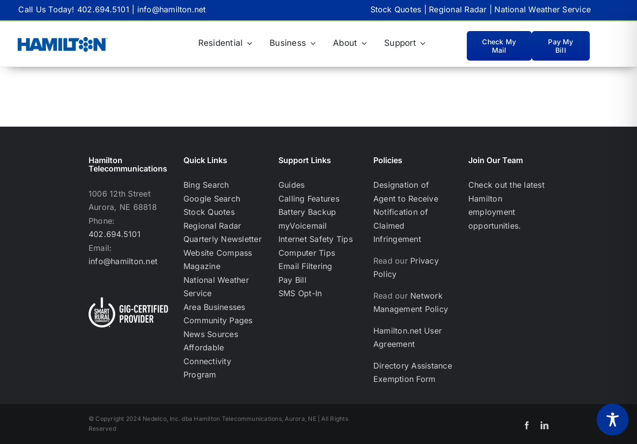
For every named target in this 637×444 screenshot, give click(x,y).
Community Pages (218, 320)
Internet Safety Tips (315, 239)
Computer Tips (306, 253)
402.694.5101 (103, 9)
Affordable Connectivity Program (207, 360)
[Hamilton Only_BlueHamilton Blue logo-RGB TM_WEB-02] (63, 41)
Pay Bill (292, 280)
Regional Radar (457, 9)
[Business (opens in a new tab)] (293, 43)
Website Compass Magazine (217, 260)
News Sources (210, 334)
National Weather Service (542, 9)
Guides (291, 185)
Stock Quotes (396, 9)
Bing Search (206, 185)
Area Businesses (214, 307)
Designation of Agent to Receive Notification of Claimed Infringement (405, 212)
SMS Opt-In (300, 293)
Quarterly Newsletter (222, 239)
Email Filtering (305, 266)
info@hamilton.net (171, 9)
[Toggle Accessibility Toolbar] (613, 420)
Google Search (211, 199)
